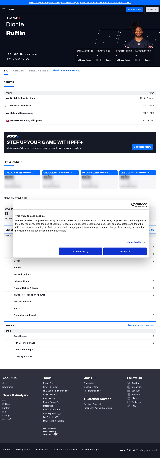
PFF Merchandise (92, 391)
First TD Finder (50, 387)
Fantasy (6, 408)
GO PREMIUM (134, 9)
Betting (6, 404)
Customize (80, 251)
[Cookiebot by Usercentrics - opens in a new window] (133, 205)
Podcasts (136, 402)
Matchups (48, 406)
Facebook (137, 394)
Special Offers (91, 387)
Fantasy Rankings (52, 413)
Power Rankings (51, 402)
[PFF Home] (11, 9)
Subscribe (89, 383)
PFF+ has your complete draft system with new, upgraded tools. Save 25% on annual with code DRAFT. (80, 3)
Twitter (135, 383)
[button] (22, 179)
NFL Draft (7, 419)
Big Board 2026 (50, 417)
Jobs (4, 383)
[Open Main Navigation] (3, 9)
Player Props (49, 383)
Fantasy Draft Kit (51, 410)
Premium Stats (50, 398)
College (6, 415)
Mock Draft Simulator (53, 421)
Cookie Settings (90, 449)
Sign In (152, 9)
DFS (4, 412)
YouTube (136, 391)
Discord (135, 398)
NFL (4, 400)
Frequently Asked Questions (98, 408)
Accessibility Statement (65, 449)
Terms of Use (41, 449)
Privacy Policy (23, 449)
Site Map (6, 449)
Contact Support (92, 404)
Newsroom (7, 387)
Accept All (125, 251)
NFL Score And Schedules (56, 391)
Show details (134, 242)
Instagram (137, 387)
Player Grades (50, 394)
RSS (134, 406)
